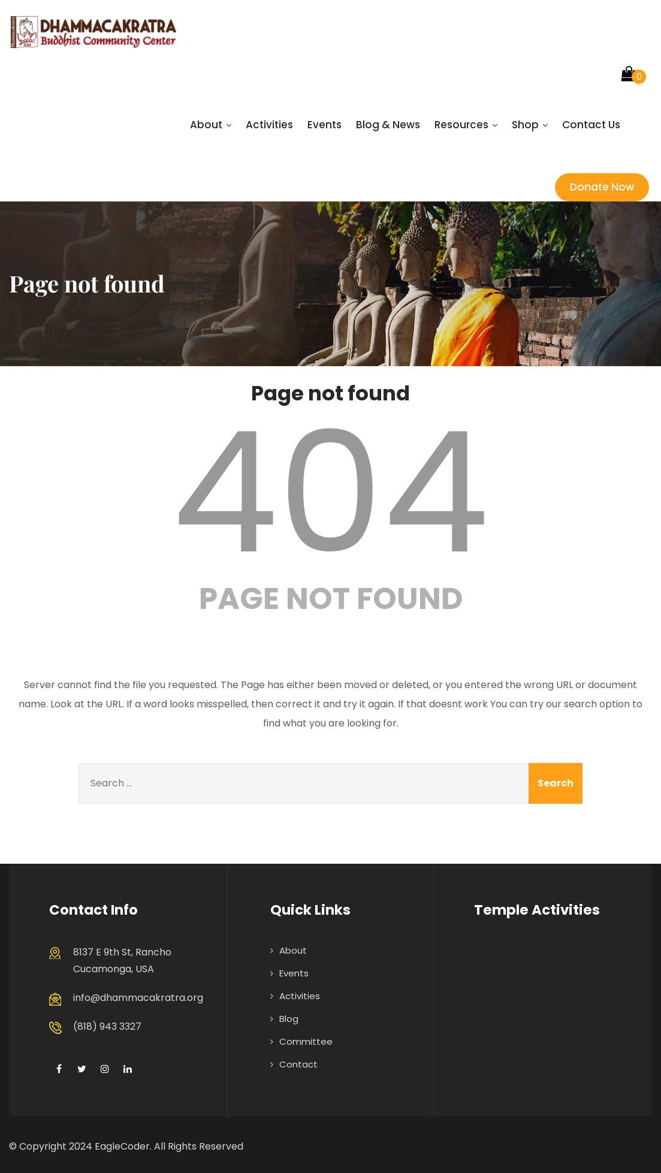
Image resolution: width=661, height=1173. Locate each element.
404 (331, 492)
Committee (306, 1041)
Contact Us (591, 124)
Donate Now (602, 187)
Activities (269, 124)
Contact (298, 1064)
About (210, 124)
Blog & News (388, 124)
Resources (465, 124)
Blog (288, 1018)
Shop (530, 124)
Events (324, 124)
